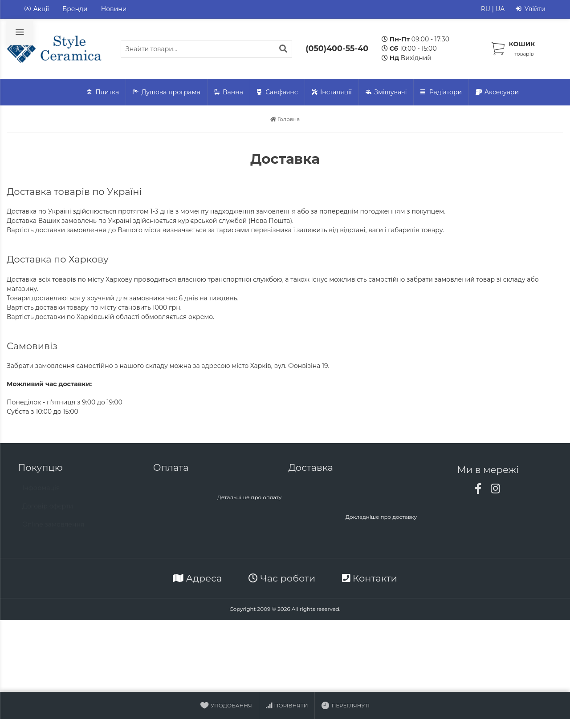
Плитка (103, 92)
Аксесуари (497, 92)
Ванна (228, 92)
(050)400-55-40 (336, 48)
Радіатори (441, 92)
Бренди (75, 9)
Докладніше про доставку (381, 516)
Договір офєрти (47, 510)
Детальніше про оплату (249, 497)
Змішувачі (386, 92)
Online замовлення (53, 529)
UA (500, 9)
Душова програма (166, 92)
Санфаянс (277, 92)
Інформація (41, 492)
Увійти (531, 9)
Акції (36, 9)
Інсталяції (332, 92)
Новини (114, 9)
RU (485, 9)
